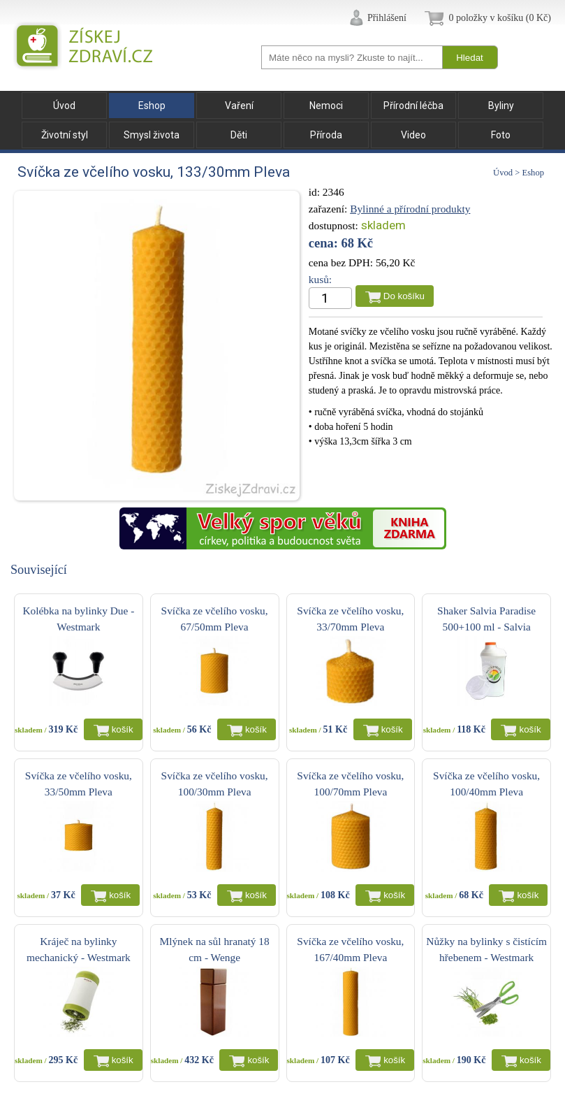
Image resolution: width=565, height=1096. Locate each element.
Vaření (239, 105)
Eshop (152, 105)
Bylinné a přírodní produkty (410, 209)
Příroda (326, 134)
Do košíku (404, 296)
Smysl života (151, 134)
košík (122, 729)
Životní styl (64, 134)
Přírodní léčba (413, 105)
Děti (238, 134)
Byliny (501, 105)
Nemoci (326, 105)
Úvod (64, 105)
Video (413, 134)
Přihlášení (386, 18)
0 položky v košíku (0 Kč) (499, 18)
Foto (501, 134)
